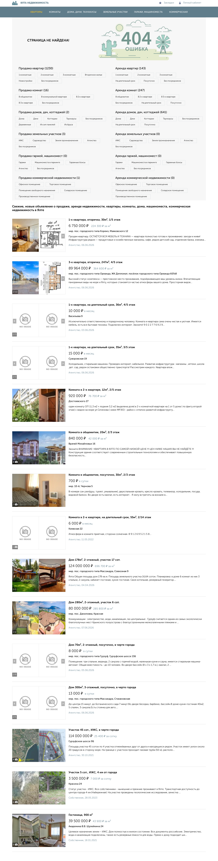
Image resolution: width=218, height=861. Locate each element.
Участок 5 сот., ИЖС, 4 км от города (93, 781)
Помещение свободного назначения (37, 199)
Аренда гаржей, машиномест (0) (139, 164)
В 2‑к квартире (86, 97)
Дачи (37, 120)
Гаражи (22, 171)
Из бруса (23, 132)
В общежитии (26, 97)
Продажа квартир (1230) (36, 68)
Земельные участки (115, 12)
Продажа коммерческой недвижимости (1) (50, 186)
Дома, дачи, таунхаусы (81, 12)
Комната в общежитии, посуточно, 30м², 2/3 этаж (102, 484)
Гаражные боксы (80, 171)
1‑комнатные (25, 75)
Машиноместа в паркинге (49, 171)
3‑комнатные (71, 75)
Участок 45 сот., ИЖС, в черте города (94, 739)
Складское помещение (77, 199)
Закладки (166, 3)
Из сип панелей (76, 126)
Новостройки (53, 81)
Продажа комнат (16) (34, 90)
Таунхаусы (74, 120)
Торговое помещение (62, 193)
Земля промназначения (69, 148)
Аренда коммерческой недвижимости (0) (146, 186)
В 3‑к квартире (26, 104)
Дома (22, 120)
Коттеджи (54, 120)
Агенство (95, 148)
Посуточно (151, 81)
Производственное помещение (35, 206)
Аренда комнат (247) (131, 90)
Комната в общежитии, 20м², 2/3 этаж (94, 441)
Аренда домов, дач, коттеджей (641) (142, 119)
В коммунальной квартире (56, 97)
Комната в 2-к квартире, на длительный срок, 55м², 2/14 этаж (110, 526)
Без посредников (79, 81)
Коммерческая (178, 12)
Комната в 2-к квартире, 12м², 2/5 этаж (95, 399)
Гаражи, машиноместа (148, 12)
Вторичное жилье (28, 81)
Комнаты (55, 12)
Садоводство (41, 148)
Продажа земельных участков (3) (43, 141)
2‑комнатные (48, 75)
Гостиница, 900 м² (81, 824)
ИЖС (21, 148)
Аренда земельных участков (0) (138, 141)
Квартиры (36, 12)
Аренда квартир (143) (131, 68)
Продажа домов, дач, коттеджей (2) (45, 113)
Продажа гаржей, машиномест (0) (44, 164)
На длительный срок (126, 81)
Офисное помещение (30, 193)
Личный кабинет (190, 3)
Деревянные (52, 126)
